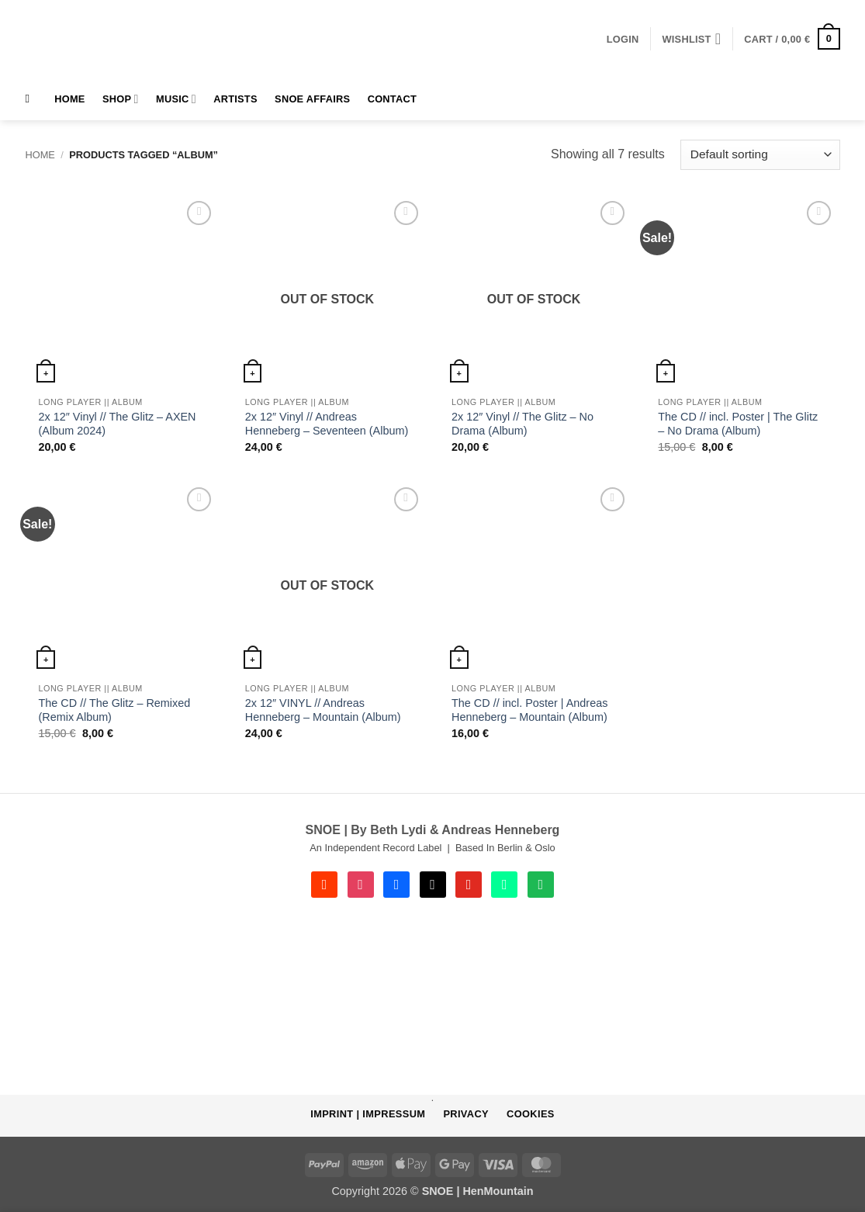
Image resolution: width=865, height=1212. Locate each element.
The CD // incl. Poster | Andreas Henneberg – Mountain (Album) (529, 710)
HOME (69, 99)
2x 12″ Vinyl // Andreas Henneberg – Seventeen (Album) (326, 424)
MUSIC (176, 99)
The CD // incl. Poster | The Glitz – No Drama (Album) (738, 424)
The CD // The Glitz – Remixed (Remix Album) (115, 710)
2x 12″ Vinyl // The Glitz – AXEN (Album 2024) (117, 424)
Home (40, 155)
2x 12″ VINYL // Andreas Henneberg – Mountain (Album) (323, 710)
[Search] (31, 98)
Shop (120, 99)
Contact (392, 99)
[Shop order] (759, 155)
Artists (235, 99)
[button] (623, 39)
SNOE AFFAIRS (312, 99)
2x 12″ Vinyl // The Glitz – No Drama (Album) (522, 424)
